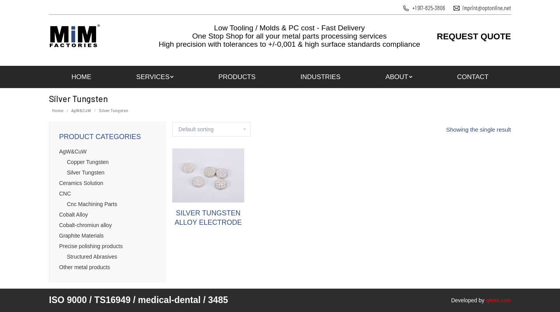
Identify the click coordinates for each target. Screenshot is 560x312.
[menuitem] (81, 77)
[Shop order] (211, 129)
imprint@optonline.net (486, 7)
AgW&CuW (73, 151)
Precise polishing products (90, 246)
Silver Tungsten (86, 172)
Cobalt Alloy (73, 215)
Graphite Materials (81, 236)
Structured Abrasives (92, 257)
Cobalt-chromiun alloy (85, 225)
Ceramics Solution (81, 183)
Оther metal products (84, 267)
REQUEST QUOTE (474, 36)
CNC (65, 193)
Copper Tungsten (87, 162)
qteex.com (498, 300)
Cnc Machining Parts (92, 204)
